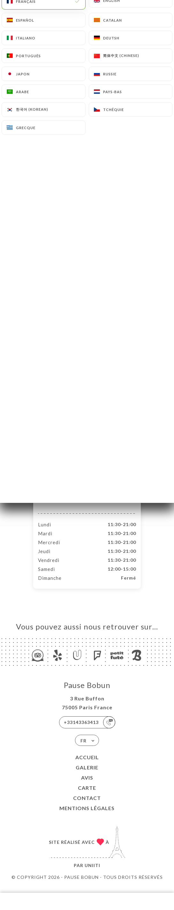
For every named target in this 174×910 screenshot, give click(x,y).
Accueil (87, 764)
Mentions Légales (87, 815)
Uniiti (92, 872)
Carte (87, 794)
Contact (87, 805)
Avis (87, 784)
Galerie (87, 774)
